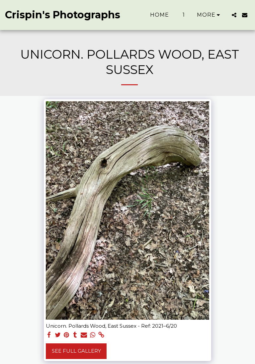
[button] (234, 15)
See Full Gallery (76, 351)
